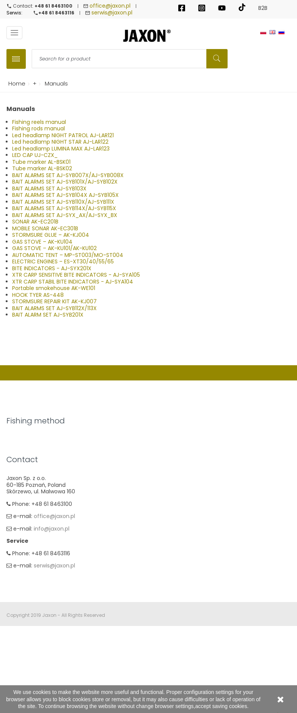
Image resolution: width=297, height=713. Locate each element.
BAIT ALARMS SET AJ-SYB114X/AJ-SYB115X (64, 208)
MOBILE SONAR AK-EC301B (45, 228)
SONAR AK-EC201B (35, 221)
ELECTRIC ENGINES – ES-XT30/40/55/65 (63, 261)
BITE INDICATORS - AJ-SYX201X (51, 268)
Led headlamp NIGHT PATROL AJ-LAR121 (63, 135)
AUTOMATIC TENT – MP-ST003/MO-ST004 (67, 255)
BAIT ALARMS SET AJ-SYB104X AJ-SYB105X (65, 195)
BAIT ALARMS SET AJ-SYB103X (49, 188)
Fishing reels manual (39, 122)
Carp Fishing (22, 464)
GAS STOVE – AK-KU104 (42, 242)
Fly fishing (19, 501)
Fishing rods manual (38, 128)
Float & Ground (26, 452)
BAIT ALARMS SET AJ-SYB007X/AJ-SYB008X (68, 175)
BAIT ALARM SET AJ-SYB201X (47, 314)
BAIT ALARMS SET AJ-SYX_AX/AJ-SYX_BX (64, 215)
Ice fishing (19, 513)
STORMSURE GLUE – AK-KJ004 (50, 235)
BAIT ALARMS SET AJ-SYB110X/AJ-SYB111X (63, 202)
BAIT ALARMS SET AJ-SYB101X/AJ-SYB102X (65, 181)
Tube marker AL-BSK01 (41, 162)
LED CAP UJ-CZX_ (35, 155)
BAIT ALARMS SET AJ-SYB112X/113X (54, 308)
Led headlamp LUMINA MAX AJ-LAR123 (61, 148)
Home (15, 83)
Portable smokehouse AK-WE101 (53, 288)
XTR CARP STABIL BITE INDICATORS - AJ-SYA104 (72, 281)
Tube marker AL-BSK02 (42, 168)
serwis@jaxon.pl (111, 12)
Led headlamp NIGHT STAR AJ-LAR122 (60, 142)
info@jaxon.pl (51, 615)
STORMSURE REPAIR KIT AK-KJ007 (54, 301)
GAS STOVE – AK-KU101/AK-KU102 (54, 248)
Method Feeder (26, 476)
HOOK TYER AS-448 (38, 295)
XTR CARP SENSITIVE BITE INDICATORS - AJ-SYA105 (76, 275)
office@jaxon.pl (110, 6)
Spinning (17, 439)
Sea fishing (20, 489)
